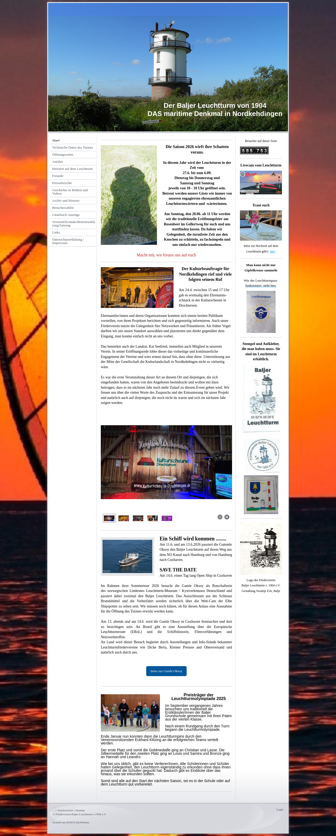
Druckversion (63, 810)
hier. (273, 251)
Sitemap (80, 810)
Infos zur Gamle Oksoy (166, 671)
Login (279, 809)
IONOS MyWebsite (77, 822)
